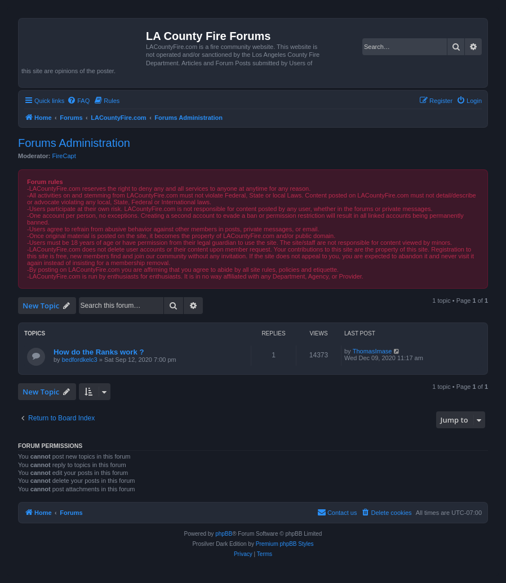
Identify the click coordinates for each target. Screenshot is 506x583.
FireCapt (64, 156)
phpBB (223, 534)
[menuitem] (78, 100)
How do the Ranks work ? (99, 352)
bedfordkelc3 (79, 359)
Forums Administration (74, 143)
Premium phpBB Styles (285, 544)
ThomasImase (372, 351)
